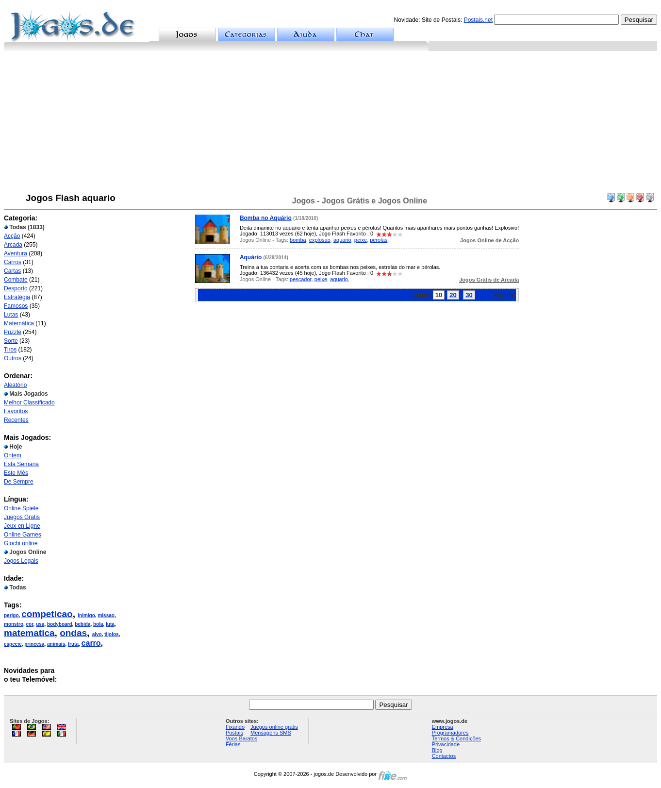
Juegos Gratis (22, 517)
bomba (298, 240)
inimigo (86, 615)
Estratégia (17, 297)
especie (13, 644)
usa (40, 624)
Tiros (10, 349)
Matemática (19, 323)
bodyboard (59, 624)
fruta (73, 644)
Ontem (12, 455)
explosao (319, 240)
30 (468, 295)
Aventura (15, 253)
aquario (342, 240)
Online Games (22, 534)
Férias (233, 744)
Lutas (11, 314)
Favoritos (16, 411)
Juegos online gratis (274, 727)
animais (56, 644)
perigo (11, 615)
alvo (97, 634)
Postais (234, 733)
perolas (378, 240)
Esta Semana (21, 464)
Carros (12, 262)
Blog (437, 750)
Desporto (16, 288)
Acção (12, 236)
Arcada (13, 244)
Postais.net (478, 20)
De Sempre (18, 481)
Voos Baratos (241, 738)
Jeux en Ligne (22, 525)
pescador (301, 279)
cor (29, 624)
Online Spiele (21, 508)
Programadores (450, 733)
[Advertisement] (330, 124)
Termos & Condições (456, 738)
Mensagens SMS (270, 733)
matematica (29, 633)
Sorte (11, 340)
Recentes (16, 420)
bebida (82, 624)
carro (91, 643)
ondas (73, 633)
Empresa (442, 727)
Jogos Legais (21, 560)
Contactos (444, 756)
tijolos (111, 634)
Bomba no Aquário (266, 218)
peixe (360, 240)
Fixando (235, 727)
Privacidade (446, 744)
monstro (13, 624)
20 (452, 295)
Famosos (16, 305)
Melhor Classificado (29, 402)
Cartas (12, 271)
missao (106, 615)
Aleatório (15, 385)
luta (110, 624)
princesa (34, 644)
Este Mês (16, 472)
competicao (47, 614)
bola (98, 624)
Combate (16, 279)
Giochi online (20, 543)
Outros (12, 358)
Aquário (251, 257)
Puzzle (12, 332)
